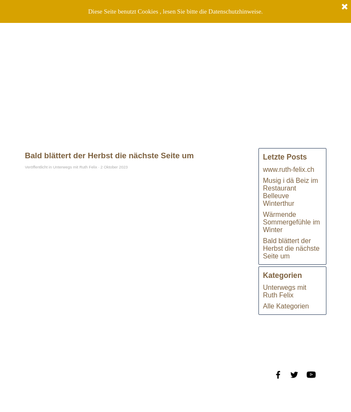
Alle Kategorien (286, 306)
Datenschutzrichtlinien (81, 390)
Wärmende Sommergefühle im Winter (291, 222)
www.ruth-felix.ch (288, 169)
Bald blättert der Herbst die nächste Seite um (291, 248)
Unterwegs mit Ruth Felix (284, 291)
